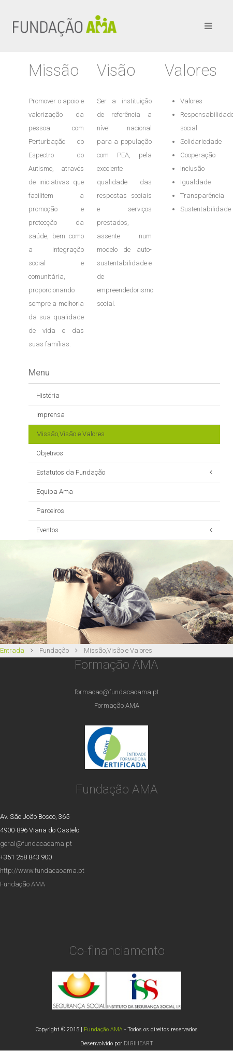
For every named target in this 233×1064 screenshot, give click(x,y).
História (48, 395)
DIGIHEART (138, 1043)
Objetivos (49, 453)
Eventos (47, 530)
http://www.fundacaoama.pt (42, 870)
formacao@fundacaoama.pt (117, 692)
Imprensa (50, 415)
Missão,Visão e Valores (70, 434)
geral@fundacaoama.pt (36, 843)
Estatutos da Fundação (70, 472)
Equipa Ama (54, 491)
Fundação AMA (22, 884)
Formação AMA (116, 705)
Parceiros (50, 511)
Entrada (12, 650)
